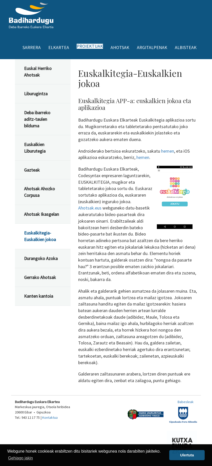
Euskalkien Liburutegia (35, 148)
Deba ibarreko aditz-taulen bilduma (37, 119)
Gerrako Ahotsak (40, 277)
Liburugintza (36, 94)
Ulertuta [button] (187, 455)
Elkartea (58, 47)
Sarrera (32, 47)
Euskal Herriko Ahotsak (38, 71)
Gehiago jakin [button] (20, 458)
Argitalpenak (152, 47)
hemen (167, 151)
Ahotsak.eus (89, 208)
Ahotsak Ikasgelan (41, 214)
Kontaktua (50, 417)
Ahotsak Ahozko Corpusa (39, 192)
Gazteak (32, 170)
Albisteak (186, 47)
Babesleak (186, 402)
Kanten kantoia (38, 296)
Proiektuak (90, 46)
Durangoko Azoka (41, 258)
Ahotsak (120, 47)
